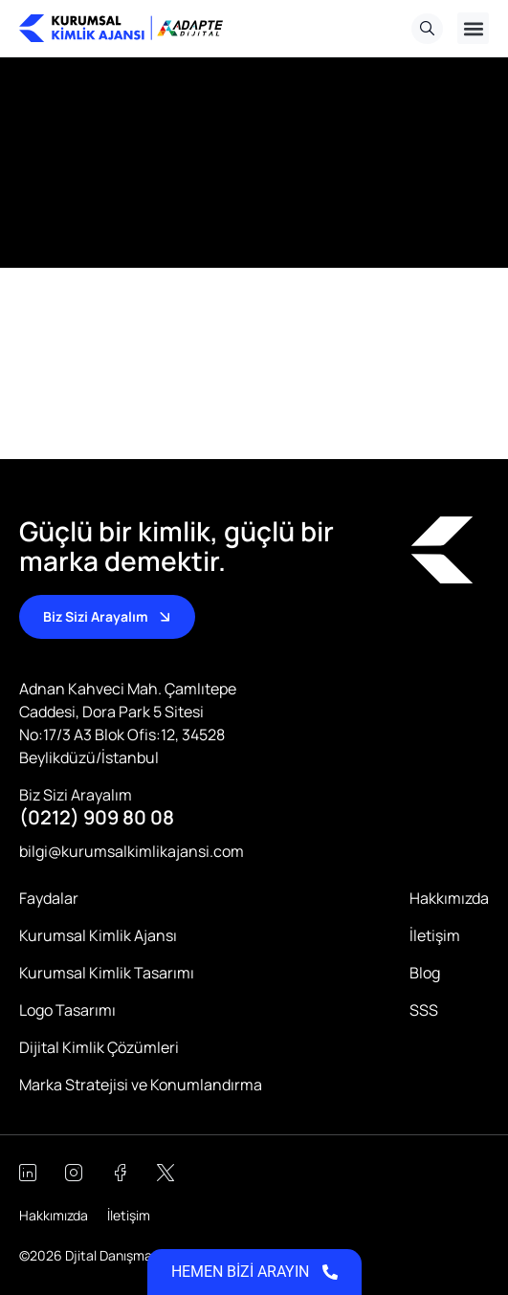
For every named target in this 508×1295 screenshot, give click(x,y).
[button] (473, 28)
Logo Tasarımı (67, 1010)
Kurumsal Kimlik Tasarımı (106, 972)
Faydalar (48, 898)
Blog (424, 972)
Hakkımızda (449, 898)
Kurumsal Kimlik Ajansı (98, 935)
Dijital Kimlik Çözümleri (99, 1047)
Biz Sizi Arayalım (75, 794)
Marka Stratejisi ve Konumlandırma (140, 1084)
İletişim (434, 935)
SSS (423, 1010)
